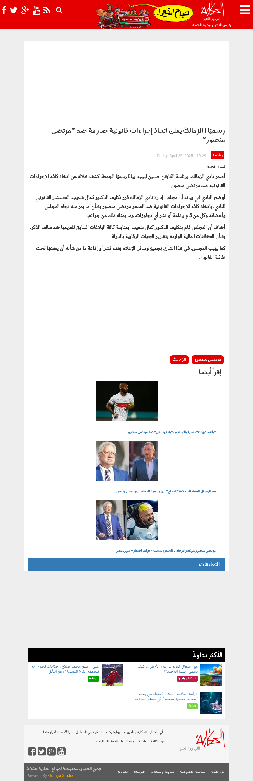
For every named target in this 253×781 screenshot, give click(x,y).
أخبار (153, 732)
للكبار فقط (50, 732)
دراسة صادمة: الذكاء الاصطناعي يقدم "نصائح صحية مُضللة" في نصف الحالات (166, 696)
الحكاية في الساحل (88, 732)
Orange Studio (60, 775)
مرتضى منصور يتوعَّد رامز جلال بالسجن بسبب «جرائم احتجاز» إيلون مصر (166, 550)
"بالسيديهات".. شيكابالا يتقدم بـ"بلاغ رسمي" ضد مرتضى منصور (171, 432)
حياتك (67, 732)
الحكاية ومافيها (135, 732)
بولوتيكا (113, 732)
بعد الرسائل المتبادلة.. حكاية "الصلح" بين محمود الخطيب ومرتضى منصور (166, 491)
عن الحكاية (217, 772)
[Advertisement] (126, 82)
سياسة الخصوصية (193, 772)
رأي (162, 732)
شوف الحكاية (107, 741)
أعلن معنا (139, 772)
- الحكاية (212, 167)
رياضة (217, 155)
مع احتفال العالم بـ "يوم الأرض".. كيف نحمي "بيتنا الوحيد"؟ (168, 669)
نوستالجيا (128, 741)
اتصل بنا (123, 772)
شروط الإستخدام (162, 772)
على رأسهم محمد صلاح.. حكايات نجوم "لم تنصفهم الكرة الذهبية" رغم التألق (65, 669)
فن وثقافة (157, 741)
